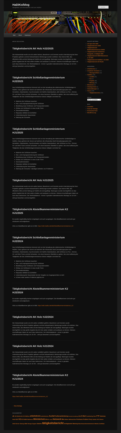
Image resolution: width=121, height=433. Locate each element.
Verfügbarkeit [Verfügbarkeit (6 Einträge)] (68, 423)
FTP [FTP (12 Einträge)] (97, 416)
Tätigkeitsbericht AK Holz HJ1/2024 (32, 346)
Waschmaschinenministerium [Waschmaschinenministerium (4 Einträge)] (86, 423)
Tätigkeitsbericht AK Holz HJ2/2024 (32, 316)
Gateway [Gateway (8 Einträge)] (103, 416)
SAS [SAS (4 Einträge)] (98, 419)
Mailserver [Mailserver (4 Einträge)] (30, 419)
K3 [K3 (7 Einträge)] (22, 419)
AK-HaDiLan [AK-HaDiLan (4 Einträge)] (26, 416)
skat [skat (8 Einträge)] (25, 423)
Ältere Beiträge (17, 406)
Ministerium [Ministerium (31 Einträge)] (39, 419)
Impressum (28, 35)
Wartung (91, 82)
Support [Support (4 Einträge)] (34, 423)
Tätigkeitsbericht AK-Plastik (95, 61)
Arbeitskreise (91, 68)
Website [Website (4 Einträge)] (96, 423)
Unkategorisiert (91, 87)
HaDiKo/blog (20, 4)
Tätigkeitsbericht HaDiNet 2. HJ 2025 (98, 59)
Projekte (91, 80)
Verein (89, 90)
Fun (90, 78)
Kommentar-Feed (92, 110)
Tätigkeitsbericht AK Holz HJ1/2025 (32, 180)
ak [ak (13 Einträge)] (13, 416)
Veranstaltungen (92, 89)
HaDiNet (89, 74)
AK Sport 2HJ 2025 (92, 43)
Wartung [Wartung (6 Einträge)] (75, 423)
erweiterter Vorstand (93, 70)
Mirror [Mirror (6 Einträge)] (47, 419)
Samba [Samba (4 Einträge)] (94, 419)
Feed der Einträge (92, 108)
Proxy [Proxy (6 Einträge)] (90, 419)
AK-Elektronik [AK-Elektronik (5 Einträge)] (19, 416)
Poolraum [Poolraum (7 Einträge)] (79, 419)
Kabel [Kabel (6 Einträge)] (25, 419)
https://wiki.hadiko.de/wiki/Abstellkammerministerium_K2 (55, 226)
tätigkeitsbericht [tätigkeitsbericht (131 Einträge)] (53, 423)
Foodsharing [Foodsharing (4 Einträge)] (89, 416)
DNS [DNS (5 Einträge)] (79, 416)
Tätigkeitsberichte (94, 92)
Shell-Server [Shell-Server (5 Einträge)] (15, 423)
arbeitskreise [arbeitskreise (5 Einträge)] (44, 416)
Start (14, 35)
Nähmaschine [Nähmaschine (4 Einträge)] (72, 419)
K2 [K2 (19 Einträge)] (20, 419)
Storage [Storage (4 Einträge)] (30, 423)
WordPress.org (91, 112)
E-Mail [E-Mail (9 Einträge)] (83, 416)
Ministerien (90, 85)
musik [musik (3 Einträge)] (51, 419)
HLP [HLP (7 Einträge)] (17, 419)
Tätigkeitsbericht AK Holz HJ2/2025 (32, 48)
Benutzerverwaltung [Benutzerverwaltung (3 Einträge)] (73, 416)
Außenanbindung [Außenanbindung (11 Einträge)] (61, 416)
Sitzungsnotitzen (94, 72)
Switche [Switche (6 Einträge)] (39, 423)
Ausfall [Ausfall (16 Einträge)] (52, 416)
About (20, 35)
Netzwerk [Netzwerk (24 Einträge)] (57, 419)
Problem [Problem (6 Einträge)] (85, 419)
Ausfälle (91, 76)
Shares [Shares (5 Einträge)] (101, 419)
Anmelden (90, 106)
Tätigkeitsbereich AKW (94, 45)
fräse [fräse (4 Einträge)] (94, 416)
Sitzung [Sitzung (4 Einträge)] (22, 423)
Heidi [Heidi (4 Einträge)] (13, 419)
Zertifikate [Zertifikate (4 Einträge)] (101, 423)
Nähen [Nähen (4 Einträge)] (66, 419)
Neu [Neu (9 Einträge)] (63, 419)
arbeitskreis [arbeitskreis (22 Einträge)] (35, 416)
